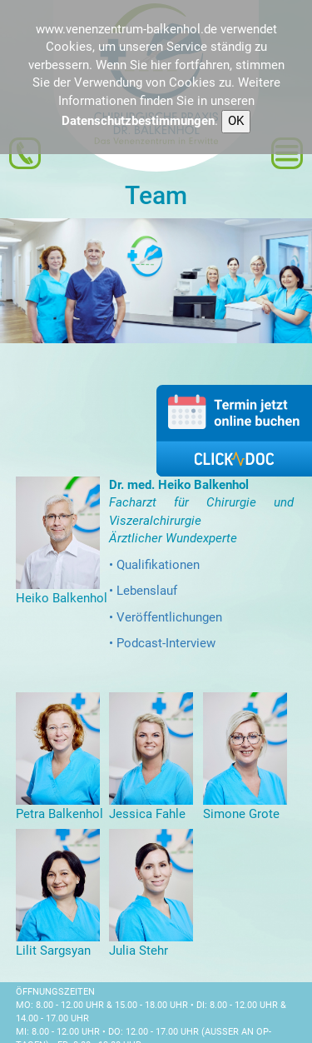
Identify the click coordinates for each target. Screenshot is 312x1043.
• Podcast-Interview (162, 643)
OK (236, 120)
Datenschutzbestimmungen (138, 120)
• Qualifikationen (154, 564)
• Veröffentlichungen (165, 617)
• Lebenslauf (143, 590)
